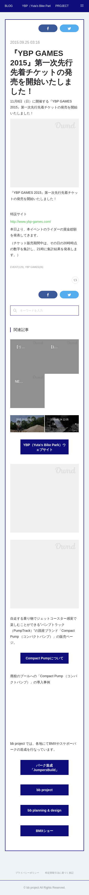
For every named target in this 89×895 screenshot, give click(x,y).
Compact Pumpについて (44, 658)
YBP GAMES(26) (34, 267)
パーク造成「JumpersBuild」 (44, 768)
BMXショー (44, 831)
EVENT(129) (17, 267)
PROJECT (62, 6)
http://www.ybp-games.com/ (30, 222)
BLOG (9, 6)
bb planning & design (44, 810)
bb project (45, 790)
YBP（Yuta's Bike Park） (36, 6)
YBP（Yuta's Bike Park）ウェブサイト (44, 447)
